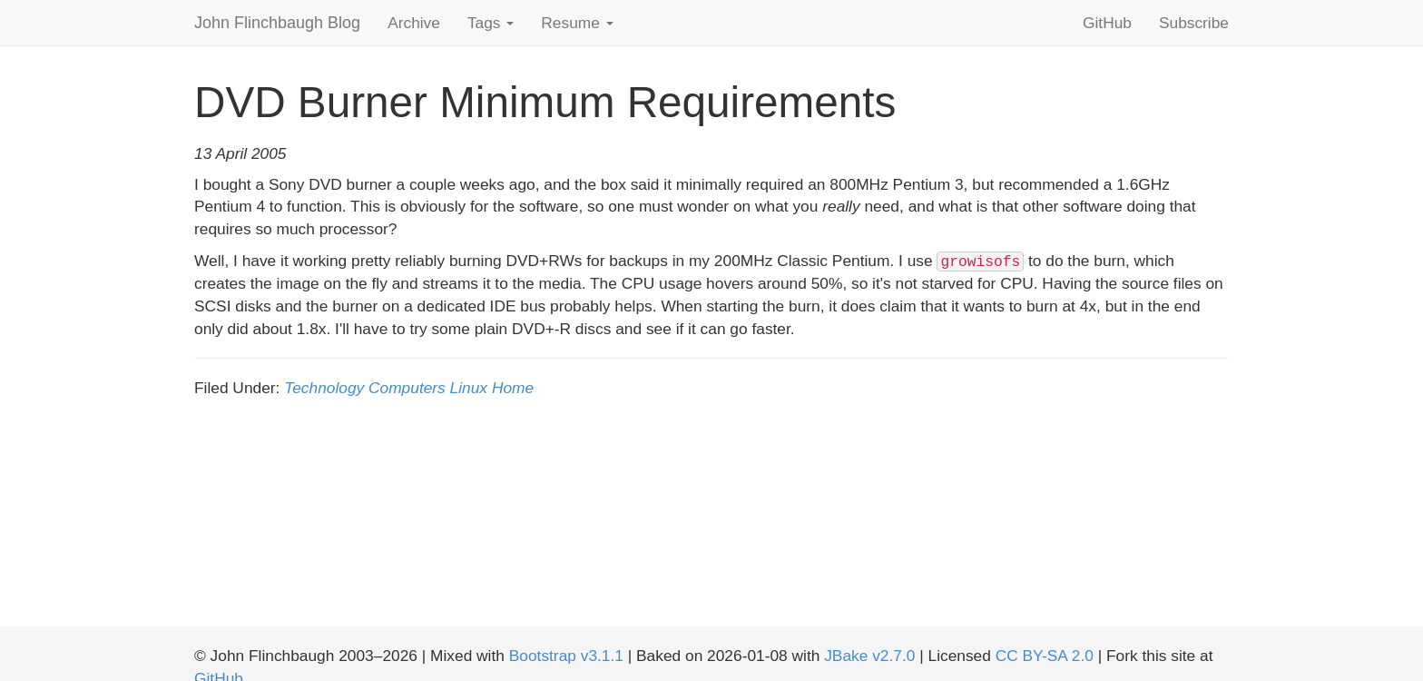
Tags (490, 23)
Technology (324, 388)
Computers (407, 388)
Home (513, 388)
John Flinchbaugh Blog (277, 23)
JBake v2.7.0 (869, 655)
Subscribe (1194, 23)
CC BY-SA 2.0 (1045, 655)
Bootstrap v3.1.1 (566, 655)
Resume (577, 23)
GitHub (1107, 23)
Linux (468, 388)
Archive (414, 23)
